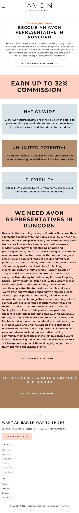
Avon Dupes (7, 472)
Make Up (6, 450)
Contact (5, 484)
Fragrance (6, 459)
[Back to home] (39, 7)
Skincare (6, 454)
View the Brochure (17, 436)
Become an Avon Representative (39, 63)
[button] (3, 7)
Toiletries (6, 463)
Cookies (5, 493)
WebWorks (63, 506)
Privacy (5, 488)
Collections (7, 467)
